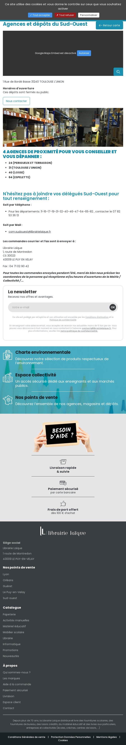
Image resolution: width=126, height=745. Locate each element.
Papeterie (9, 614)
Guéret (7, 586)
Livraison (8, 696)
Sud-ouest (10, 598)
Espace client (12, 702)
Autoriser (84, 53)
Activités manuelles (16, 620)
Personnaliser (88, 15)
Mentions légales (106, 737)
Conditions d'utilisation (97, 317)
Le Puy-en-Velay (14, 592)
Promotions (10, 650)
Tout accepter (40, 15)
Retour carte (109, 25)
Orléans (8, 580)
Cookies (63, 740)
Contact (8, 708)
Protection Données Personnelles (71, 737)
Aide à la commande (17, 684)
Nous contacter (16, 101)
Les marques (11, 678)
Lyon (6, 574)
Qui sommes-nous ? (17, 672)
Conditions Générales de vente (27, 737)
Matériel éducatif (14, 626)
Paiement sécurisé (15, 690)
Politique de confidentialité (63, 319)
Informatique (12, 644)
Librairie (8, 638)
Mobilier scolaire (13, 632)
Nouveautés (11, 656)
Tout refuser (65, 15)
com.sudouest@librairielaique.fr (30, 232)
